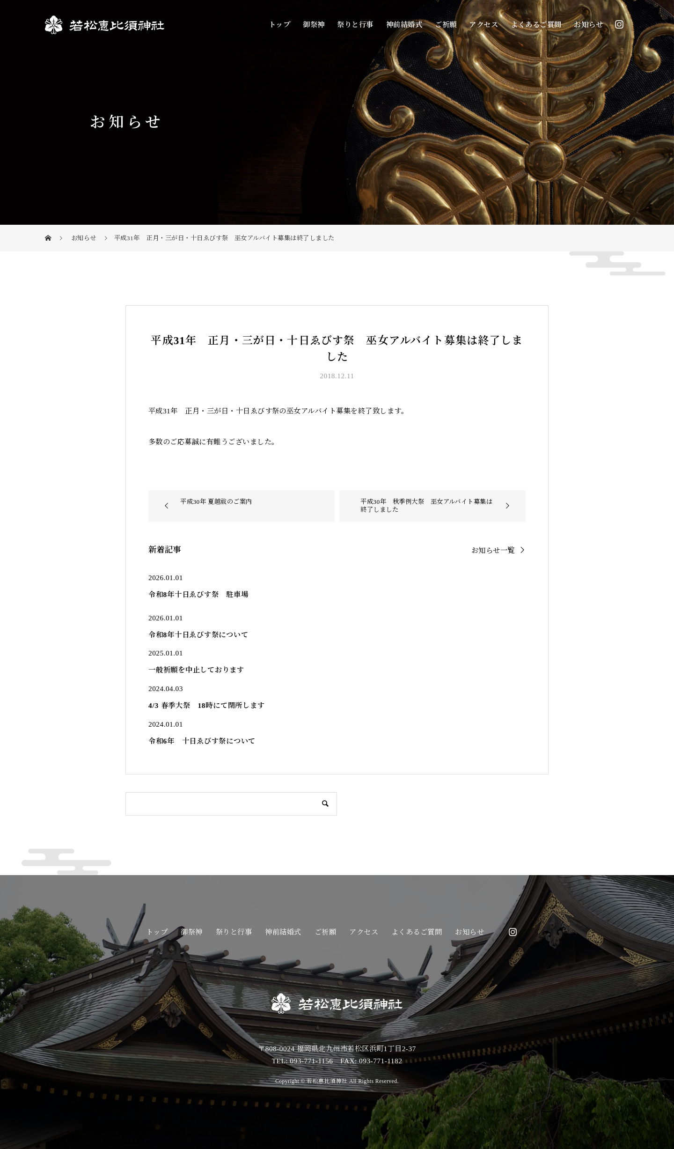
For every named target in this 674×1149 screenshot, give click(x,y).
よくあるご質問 (536, 25)
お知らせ (588, 25)
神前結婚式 (404, 25)
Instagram (619, 24)
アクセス (483, 25)
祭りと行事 (355, 25)
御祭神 (313, 25)
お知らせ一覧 (493, 550)
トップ (279, 25)
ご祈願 (445, 25)
